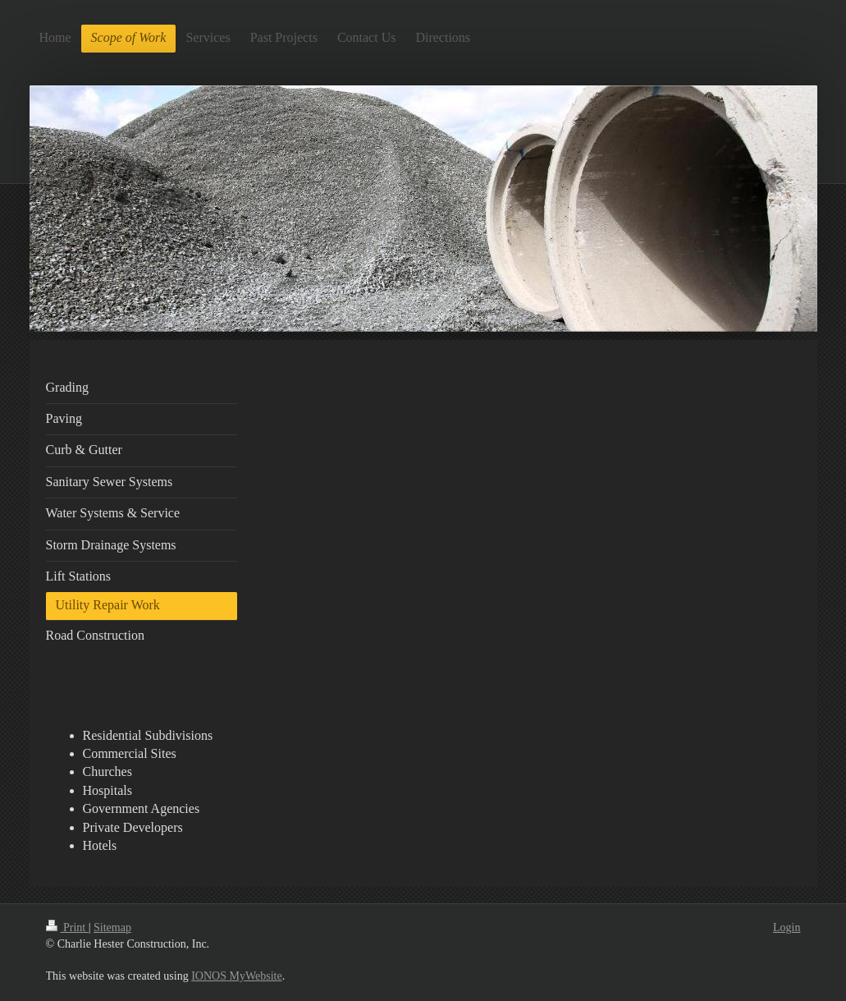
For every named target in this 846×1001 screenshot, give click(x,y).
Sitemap (112, 927)
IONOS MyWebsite (236, 976)
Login (786, 927)
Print (67, 927)
